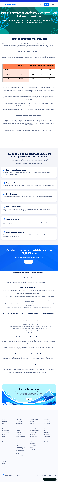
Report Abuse (5, 464)
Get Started (29, 28)
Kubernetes (18, 428)
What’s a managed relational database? (28, 115)
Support (4, 461)
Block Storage (19, 439)
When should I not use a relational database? (28, 364)
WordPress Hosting (47, 437)
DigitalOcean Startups (34, 428)
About (3, 419)
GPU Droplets (19, 419)
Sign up (46, 4)
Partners (4, 428)
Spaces (17, 437)
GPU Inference (47, 424)
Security (4, 439)
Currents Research (33, 426)
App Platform (18, 432)
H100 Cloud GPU (47, 421)
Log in (41, 4)
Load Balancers (19, 434)
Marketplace (32, 437)
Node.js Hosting (47, 434)
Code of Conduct (33, 447)
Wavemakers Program (34, 430)
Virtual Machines (47, 439)
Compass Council (33, 432)
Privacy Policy (5, 437)
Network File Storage (20, 441)
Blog (3, 423)
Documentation (33, 443)
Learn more (28, 261)
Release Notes (33, 445)
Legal (3, 436)
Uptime (17, 445)
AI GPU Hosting (47, 419)
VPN (45, 430)
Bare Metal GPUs (19, 421)
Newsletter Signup (33, 436)
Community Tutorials (34, 419)
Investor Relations (6, 441)
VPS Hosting (46, 426)
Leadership (4, 421)
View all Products (19, 455)
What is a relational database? (27, 51)
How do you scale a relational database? (28, 336)
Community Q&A (33, 421)
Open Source (32, 434)
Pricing (31, 439)
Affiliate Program (5, 432)
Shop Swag (32, 449)
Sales (3, 463)
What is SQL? (28, 277)
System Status (5, 466)
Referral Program (5, 430)
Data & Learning (19, 424)
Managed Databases (20, 436)
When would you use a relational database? (28, 353)
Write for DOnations (34, 424)
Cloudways (18, 453)
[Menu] (53, 4)
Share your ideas (5, 468)
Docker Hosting (47, 432)
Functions (18, 430)
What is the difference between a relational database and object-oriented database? (29, 313)
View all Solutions (47, 441)
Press (3, 434)
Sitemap (18, 475)
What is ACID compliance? (28, 287)
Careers (4, 424)
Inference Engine (19, 423)
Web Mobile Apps (47, 436)
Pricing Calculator (33, 441)
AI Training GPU (47, 423)
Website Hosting (47, 428)
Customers (4, 426)
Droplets (18, 426)
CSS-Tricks (32, 423)
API (17, 443)
